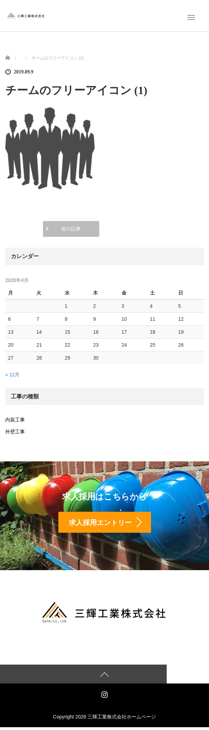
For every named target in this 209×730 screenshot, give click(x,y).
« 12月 (12, 374)
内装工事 (15, 420)
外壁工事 (15, 431)
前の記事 (71, 229)
